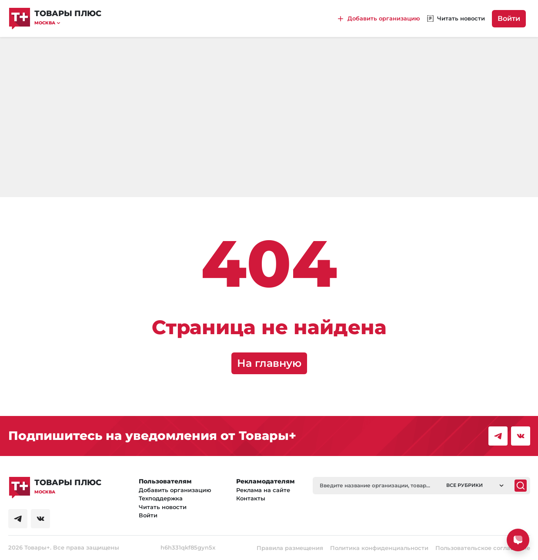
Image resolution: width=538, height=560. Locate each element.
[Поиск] (521, 486)
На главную (269, 363)
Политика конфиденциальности (379, 547)
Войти (509, 18)
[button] (67, 23)
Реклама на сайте (263, 489)
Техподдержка (161, 498)
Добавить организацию (175, 489)
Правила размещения (290, 547)
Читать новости (163, 506)
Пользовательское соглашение (482, 547)
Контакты (250, 498)
